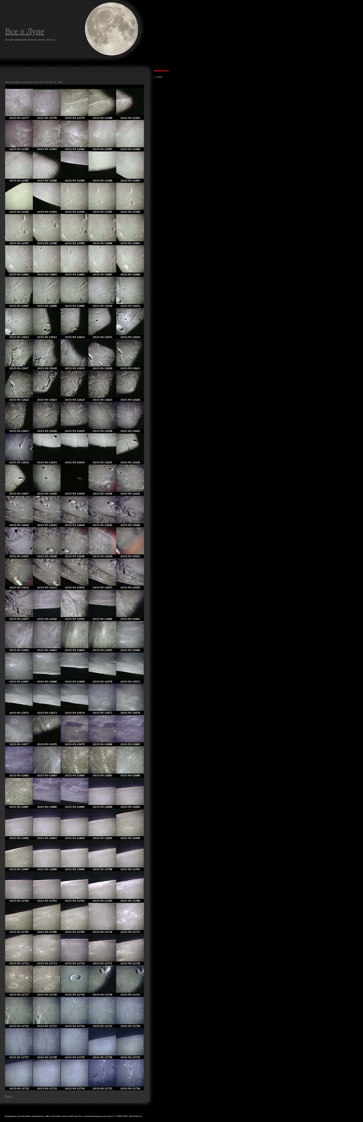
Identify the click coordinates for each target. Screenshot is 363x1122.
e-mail (159, 76)
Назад (8, 1096)
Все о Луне (24, 31)
